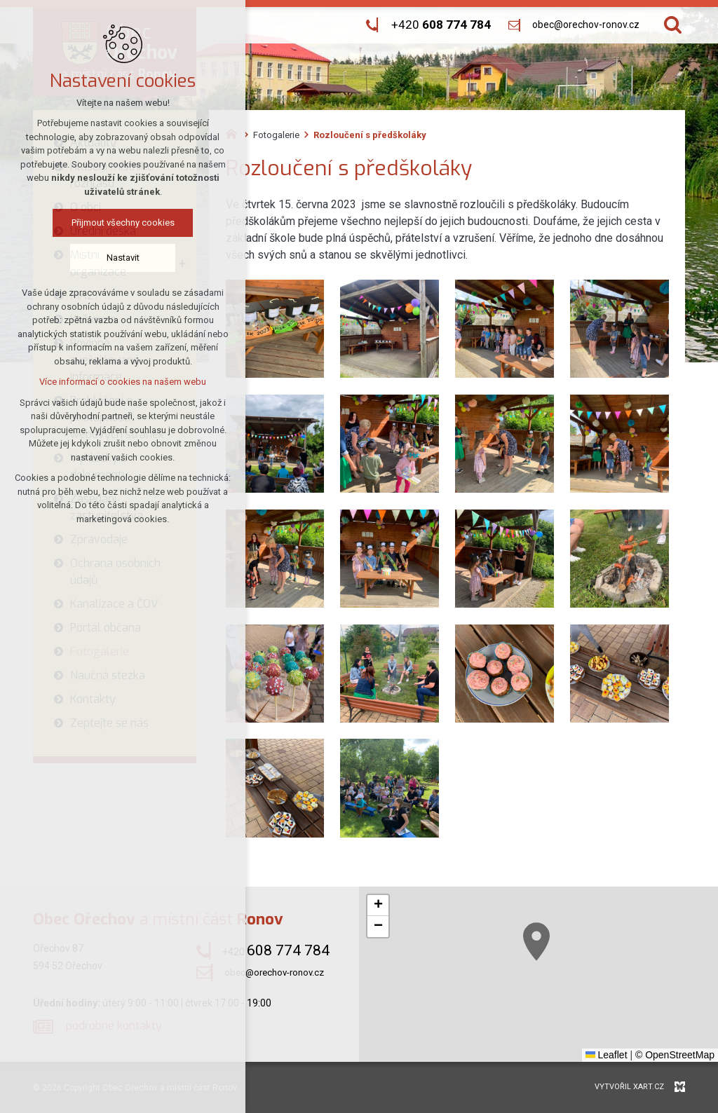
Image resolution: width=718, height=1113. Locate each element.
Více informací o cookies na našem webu (120, 381)
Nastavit (120, 257)
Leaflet (606, 1054)
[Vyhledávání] (673, 25)
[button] (632, 1004)
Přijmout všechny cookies (120, 222)
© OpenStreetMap (674, 1054)
